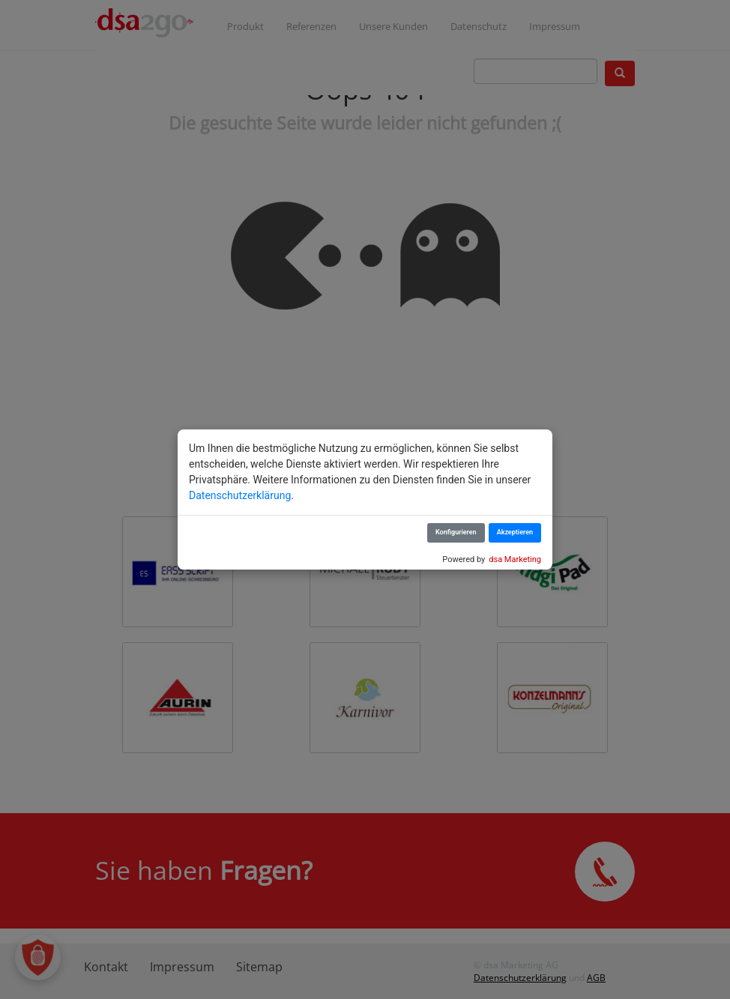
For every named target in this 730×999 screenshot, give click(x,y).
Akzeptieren (515, 532)
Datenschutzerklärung (240, 495)
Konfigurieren (456, 532)
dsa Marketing (515, 559)
